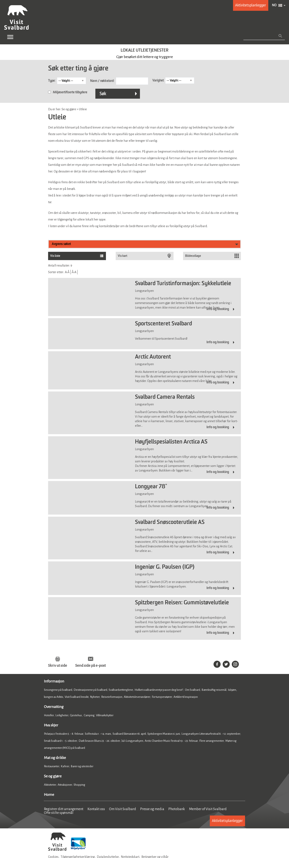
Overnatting (54, 707)
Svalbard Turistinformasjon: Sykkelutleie (183, 284)
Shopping (80, 784)
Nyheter (95, 696)
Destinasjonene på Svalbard (90, 689)
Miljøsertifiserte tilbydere (70, 92)
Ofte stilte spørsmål (58, 813)
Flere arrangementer (211, 740)
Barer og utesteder (82, 766)
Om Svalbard (192, 689)
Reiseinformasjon (111, 696)
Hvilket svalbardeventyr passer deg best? (159, 689)
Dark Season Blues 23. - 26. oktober (99, 740)
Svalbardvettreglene (121, 689)
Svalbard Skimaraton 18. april (129, 733)
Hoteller (49, 715)
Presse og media (152, 809)
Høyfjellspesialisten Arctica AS (171, 442)
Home (49, 795)
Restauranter (51, 766)
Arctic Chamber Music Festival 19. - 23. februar (171, 740)
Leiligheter (61, 715)
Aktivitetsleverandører (137, 696)
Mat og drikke (55, 758)
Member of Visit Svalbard (208, 809)
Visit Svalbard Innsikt (77, 696)
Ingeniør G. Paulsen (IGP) (164, 567)
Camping (89, 715)
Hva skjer (51, 725)
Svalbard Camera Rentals (165, 397)
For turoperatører (162, 696)
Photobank (176, 809)
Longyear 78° (151, 487)
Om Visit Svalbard (122, 809)
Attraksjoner (65, 784)
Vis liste (55, 255)
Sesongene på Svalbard (58, 689)
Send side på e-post (90, 665)
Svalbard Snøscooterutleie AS (170, 522)
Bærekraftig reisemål (214, 689)
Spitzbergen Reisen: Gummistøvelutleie (182, 603)
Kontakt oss (96, 809)
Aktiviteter (50, 784)
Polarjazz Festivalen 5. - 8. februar (63, 733)
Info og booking (217, 309)
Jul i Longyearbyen (132, 740)
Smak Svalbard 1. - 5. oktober (60, 740)
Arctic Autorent (153, 357)
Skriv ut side (57, 665)
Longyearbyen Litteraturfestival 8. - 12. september (210, 733)
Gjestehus (76, 715)
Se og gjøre (53, 776)
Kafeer (65, 766)
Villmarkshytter (104, 715)
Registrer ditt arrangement (63, 809)
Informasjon (54, 681)
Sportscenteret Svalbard (163, 324)
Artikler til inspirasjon (186, 696)
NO (274, 5)
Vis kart (122, 255)
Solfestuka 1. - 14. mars (98, 733)
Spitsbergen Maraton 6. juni (163, 733)
